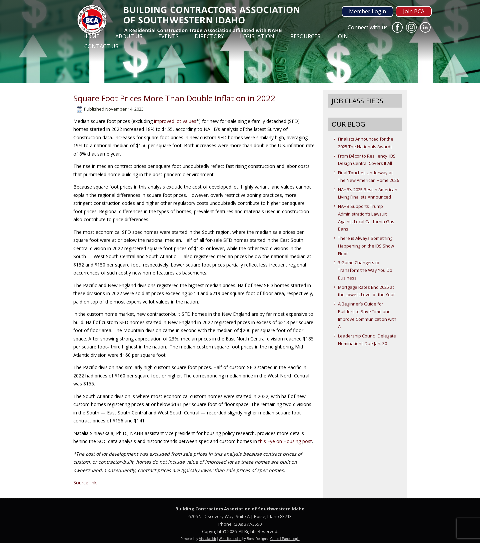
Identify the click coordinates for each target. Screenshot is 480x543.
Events (168, 36)
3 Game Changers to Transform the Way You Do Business (365, 270)
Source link (85, 482)
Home (91, 36)
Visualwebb (207, 539)
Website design (230, 539)
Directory (209, 36)
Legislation (257, 36)
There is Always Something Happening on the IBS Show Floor (366, 246)
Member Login (367, 11)
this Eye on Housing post (285, 441)
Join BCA (413, 11)
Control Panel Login (285, 539)
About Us (128, 36)
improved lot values (175, 121)
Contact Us (101, 46)
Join (342, 36)
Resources (305, 36)
